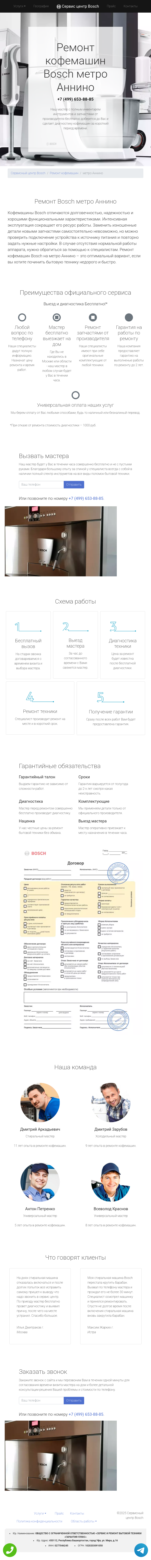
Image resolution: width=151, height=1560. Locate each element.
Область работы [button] (82, 1521)
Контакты (131, 6)
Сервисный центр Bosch (28, 173)
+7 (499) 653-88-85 (75, 99)
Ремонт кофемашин (64, 173)
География (41, 6)
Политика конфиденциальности (39, 1521)
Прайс (111, 6)
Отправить (74, 484)
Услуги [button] (18, 6)
